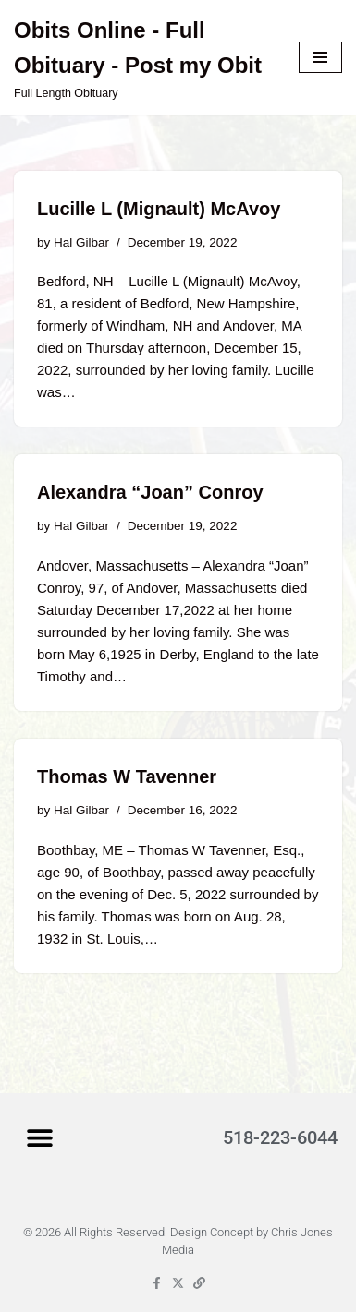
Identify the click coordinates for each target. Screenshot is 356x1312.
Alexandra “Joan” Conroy (150, 492)
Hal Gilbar (81, 242)
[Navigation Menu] (320, 57)
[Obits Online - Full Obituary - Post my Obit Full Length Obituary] (142, 57)
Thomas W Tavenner (126, 776)
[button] (39, 1137)
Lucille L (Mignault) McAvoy (158, 209)
